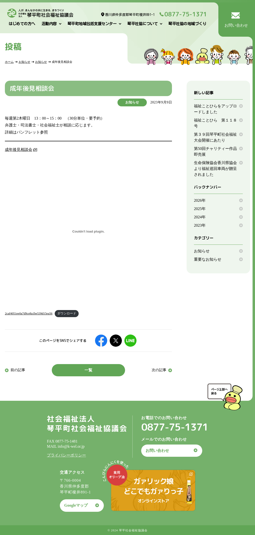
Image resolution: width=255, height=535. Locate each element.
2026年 (200, 200)
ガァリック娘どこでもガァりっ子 (153, 490)
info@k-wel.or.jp (71, 446)
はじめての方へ (22, 24)
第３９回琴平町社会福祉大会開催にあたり (215, 137)
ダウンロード (66, 313)
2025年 (200, 209)
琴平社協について (142, 24)
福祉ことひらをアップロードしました (215, 109)
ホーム (9, 62)
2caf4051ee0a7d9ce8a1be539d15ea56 (29, 313)
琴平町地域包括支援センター (92, 24)
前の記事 (18, 370)
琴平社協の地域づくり (187, 24)
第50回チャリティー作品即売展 (215, 151)
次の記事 (159, 370)
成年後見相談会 (18, 149)
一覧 (88, 370)
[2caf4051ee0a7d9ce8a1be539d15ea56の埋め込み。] (88, 231)
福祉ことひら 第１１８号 (215, 123)
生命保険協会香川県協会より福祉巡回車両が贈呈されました (215, 169)
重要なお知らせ (207, 259)
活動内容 (49, 24)
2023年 (200, 225)
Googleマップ (76, 505)
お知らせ (24, 62)
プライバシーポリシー (66, 455)
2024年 (200, 217)
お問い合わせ (157, 450)
